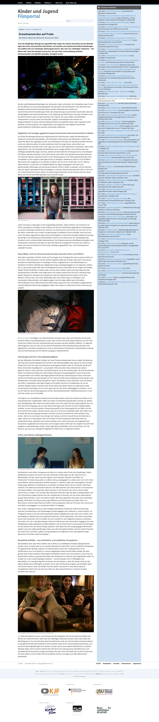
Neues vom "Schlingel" (113, 121)
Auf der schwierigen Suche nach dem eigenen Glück (123, 146)
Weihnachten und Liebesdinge (116, 135)
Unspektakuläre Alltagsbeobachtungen (119, 176)
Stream (71, 674)
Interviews (64, 671)
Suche (56, 674)
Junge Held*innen (47, 674)
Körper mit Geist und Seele (115, 203)
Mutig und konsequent (113, 268)
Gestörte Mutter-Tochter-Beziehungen (119, 76)
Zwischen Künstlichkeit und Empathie (118, 189)
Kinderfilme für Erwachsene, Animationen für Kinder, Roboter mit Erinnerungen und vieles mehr (117, 39)
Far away (109, 277)
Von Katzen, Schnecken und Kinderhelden (120, 49)
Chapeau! (109, 166)
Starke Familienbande (113, 108)
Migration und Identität (114, 185)
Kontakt (116, 663)
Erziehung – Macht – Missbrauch (117, 92)
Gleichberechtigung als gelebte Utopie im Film (121, 239)
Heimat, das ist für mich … (114, 82)
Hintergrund (56, 671)
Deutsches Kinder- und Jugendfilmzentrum (39, 663)
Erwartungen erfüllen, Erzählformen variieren (121, 194)
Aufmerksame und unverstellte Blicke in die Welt (122, 171)
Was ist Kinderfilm (74, 671)
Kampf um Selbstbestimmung (116, 180)
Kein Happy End (111, 103)
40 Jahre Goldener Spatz (114, 254)
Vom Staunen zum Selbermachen (117, 96)
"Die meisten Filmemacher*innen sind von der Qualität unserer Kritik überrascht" (117, 272)
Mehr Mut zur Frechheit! (114, 160)
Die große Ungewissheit (114, 207)
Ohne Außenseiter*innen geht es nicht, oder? (121, 282)
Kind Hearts (24, 338)
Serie (76, 674)
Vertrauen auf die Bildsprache (116, 234)
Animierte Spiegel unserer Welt (116, 198)
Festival (81, 674)
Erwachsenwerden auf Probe (115, 99)
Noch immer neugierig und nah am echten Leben (122, 131)
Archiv (98, 663)
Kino (66, 674)
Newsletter (107, 663)
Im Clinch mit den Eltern (114, 264)
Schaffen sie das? (111, 230)
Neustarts (49, 671)
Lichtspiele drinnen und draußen (117, 56)
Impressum (137, 663)
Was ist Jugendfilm (86, 671)
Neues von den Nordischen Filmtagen (118, 115)
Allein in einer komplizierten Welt (117, 223)
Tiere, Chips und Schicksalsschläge (117, 22)
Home (20, 3)
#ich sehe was (71, 3)
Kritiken (38, 3)
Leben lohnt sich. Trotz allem (115, 217)
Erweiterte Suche (89, 674)
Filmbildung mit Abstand (114, 212)
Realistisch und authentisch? (115, 259)
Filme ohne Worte (112, 65)
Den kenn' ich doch (111, 671)
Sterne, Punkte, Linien (113, 11)
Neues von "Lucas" (112, 126)
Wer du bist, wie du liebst (114, 140)
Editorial (101, 671)
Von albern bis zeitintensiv (115, 44)
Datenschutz (126, 663)
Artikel (28, 3)
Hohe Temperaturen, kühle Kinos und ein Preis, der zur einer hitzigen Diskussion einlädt (119, 32)
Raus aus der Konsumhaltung (116, 151)
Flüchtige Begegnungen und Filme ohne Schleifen (122, 27)
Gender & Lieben (107, 674)
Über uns (58, 3)
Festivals (26, 23)
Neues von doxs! (111, 110)
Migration (116, 674)
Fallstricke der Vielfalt (113, 243)
